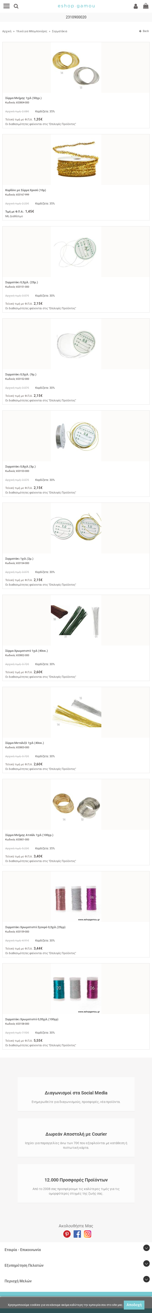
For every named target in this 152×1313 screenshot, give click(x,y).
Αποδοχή (134, 1305)
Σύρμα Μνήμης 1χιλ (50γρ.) (23, 98)
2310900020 (76, 17)
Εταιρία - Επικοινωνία (23, 1250)
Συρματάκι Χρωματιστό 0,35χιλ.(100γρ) (31, 1019)
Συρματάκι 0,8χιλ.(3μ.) (20, 466)
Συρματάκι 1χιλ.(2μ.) (19, 558)
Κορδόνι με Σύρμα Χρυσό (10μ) (25, 190)
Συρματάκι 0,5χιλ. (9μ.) (20, 374)
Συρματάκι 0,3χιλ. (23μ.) (21, 282)
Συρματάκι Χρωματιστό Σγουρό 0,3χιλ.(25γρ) (35, 927)
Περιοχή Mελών (18, 1281)
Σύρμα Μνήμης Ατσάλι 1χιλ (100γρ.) (29, 835)
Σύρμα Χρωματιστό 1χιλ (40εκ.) (26, 650)
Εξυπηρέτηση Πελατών (24, 1265)
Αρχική (6, 31)
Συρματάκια (59, 31)
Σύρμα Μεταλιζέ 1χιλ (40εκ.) (24, 743)
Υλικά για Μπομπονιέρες (31, 31)
